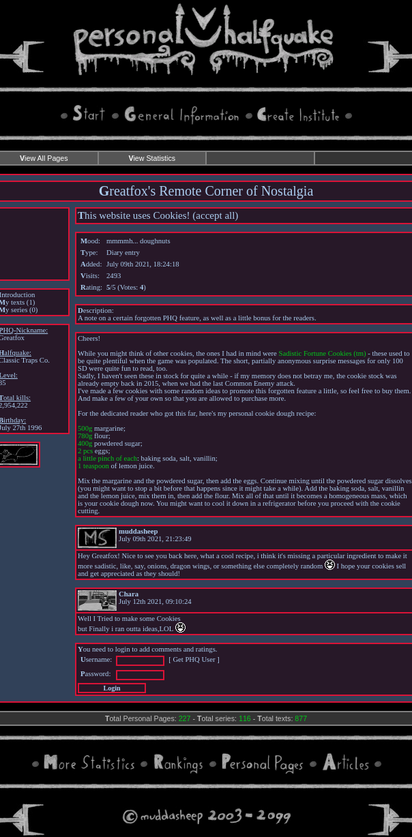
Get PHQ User (194, 659)
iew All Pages (44, 158)
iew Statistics (151, 158)
